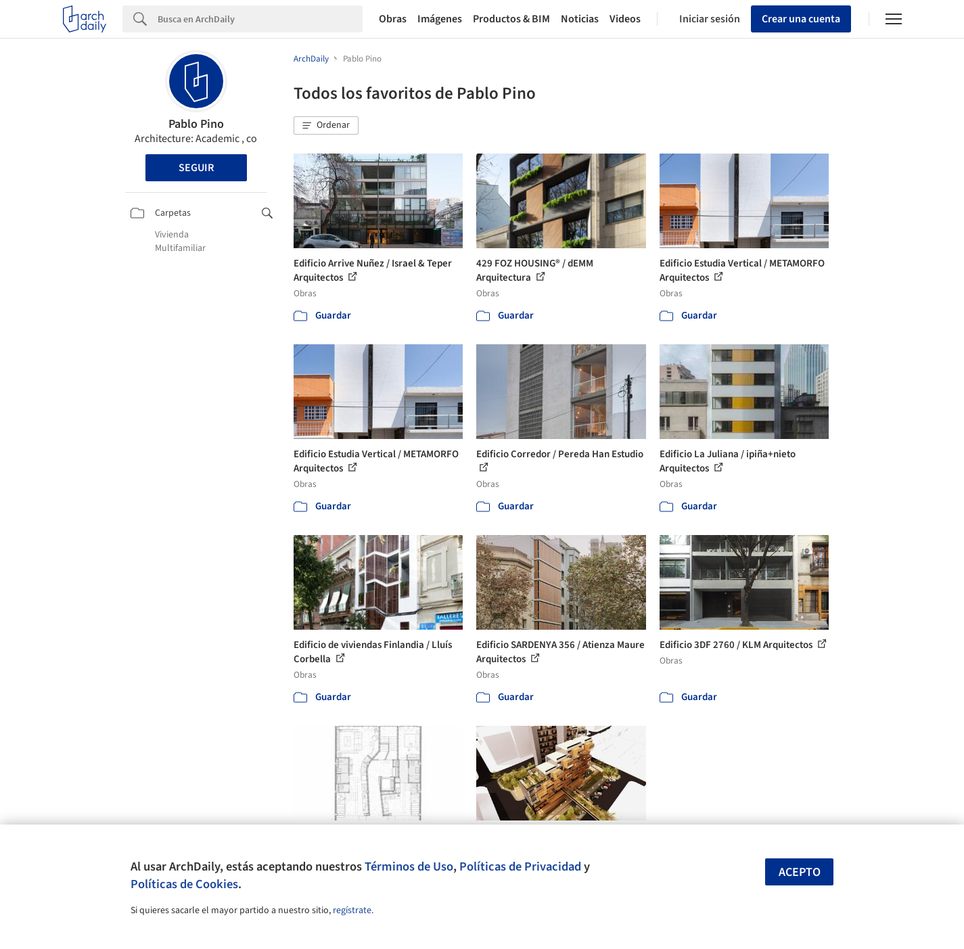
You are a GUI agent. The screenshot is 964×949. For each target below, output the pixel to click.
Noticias (580, 19)
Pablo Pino (196, 124)
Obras (393, 19)
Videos (625, 19)
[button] (326, 125)
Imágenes (439, 19)
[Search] (260, 18)
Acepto (800, 872)
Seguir (196, 167)
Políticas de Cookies (184, 884)
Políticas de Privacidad (520, 866)
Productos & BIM (511, 19)
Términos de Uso (409, 866)
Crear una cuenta (801, 18)
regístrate (352, 910)
